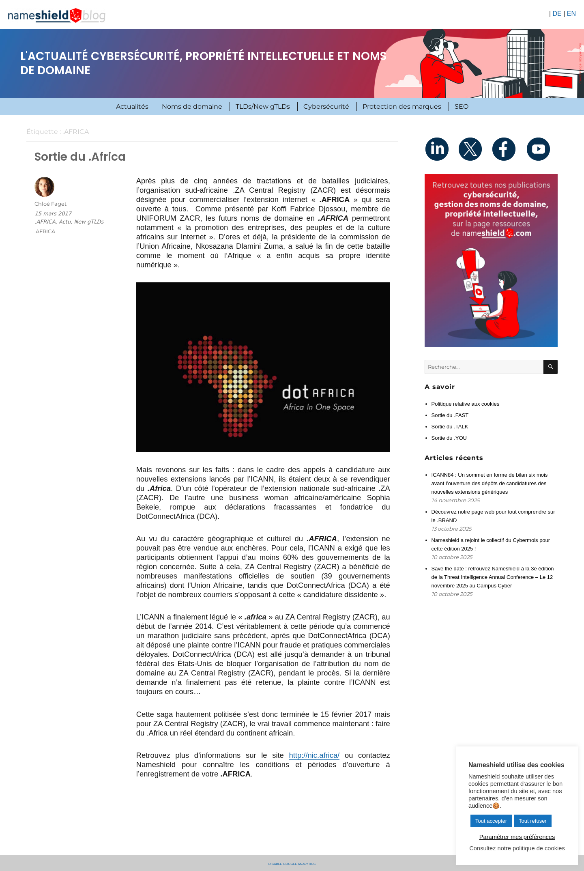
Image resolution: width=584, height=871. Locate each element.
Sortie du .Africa (80, 157)
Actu (65, 222)
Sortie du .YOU (449, 438)
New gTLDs (88, 222)
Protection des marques (402, 106)
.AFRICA (44, 222)
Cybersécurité (326, 106)
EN (571, 13)
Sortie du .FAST (450, 415)
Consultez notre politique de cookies (517, 848)
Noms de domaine (192, 106)
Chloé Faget (50, 203)
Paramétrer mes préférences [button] (517, 837)
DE (556, 13)
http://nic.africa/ (314, 755)
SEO (461, 106)
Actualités (132, 106)
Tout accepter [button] (491, 821)
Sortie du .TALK (450, 427)
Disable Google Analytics (292, 863)
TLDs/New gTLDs (263, 106)
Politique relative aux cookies (466, 404)
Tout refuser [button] (533, 821)
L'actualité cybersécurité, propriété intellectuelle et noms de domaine (203, 63)
